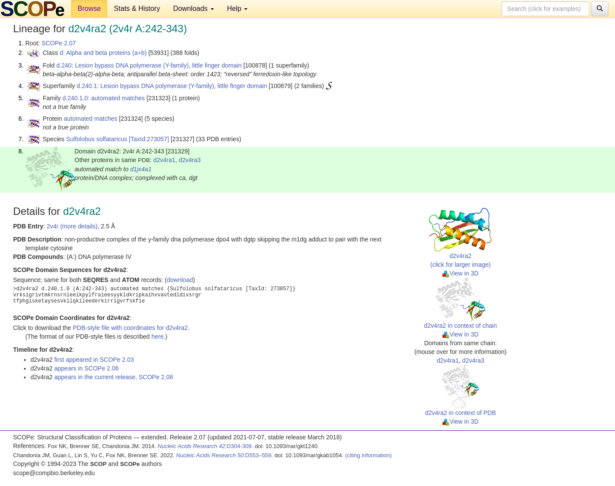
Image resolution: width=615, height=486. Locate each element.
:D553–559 (224, 455)
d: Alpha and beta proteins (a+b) (103, 52)
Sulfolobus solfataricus (96, 139)
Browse (89, 8)
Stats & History (137, 8)
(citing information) (368, 455)
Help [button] (237, 8)
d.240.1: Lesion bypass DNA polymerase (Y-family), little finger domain (172, 85)
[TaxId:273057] (149, 139)
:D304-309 (205, 446)
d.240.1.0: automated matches (103, 98)
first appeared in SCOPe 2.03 (94, 359)
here (157, 336)
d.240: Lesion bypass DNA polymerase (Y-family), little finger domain (148, 65)
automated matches (90, 118)
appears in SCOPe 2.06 (86, 368)
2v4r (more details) (72, 226)
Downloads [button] (193, 8)
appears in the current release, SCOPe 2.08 (113, 377)
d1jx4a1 (141, 169)
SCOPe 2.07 (58, 43)
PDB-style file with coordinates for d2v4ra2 (130, 327)
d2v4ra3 (190, 159)
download (180, 279)
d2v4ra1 (164, 159)
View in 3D (460, 273)
